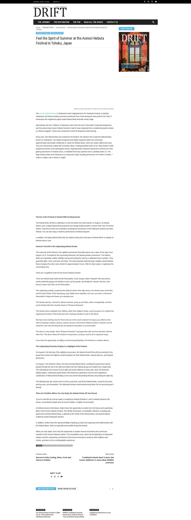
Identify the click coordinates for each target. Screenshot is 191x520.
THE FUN (76, 22)
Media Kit (56, 2)
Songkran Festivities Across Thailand (100, 513)
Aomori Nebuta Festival (48, 113)
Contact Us (112, 22)
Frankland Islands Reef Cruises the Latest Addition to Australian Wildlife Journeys (96, 460)
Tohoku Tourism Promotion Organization (57, 445)
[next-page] (113, 489)
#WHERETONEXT (48, 28)
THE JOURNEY (44, 22)
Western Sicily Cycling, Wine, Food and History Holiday (53, 458)
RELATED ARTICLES (46, 489)
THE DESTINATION (61, 22)
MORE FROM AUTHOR (67, 489)
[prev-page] (110, 489)
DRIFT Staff (55, 473)
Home (38, 28)
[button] (153, 22)
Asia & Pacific (60, 28)
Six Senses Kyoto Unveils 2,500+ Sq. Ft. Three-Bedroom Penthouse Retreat (48, 514)
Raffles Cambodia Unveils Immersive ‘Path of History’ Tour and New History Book (73, 514)
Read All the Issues (93, 22)
